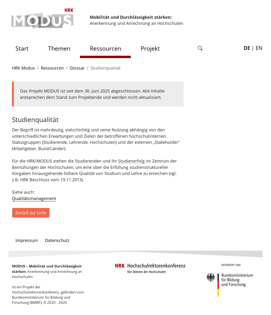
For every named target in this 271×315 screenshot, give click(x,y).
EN (259, 48)
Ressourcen (105, 48)
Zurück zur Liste (30, 212)
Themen (59, 48)
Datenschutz (57, 240)
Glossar (77, 68)
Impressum (26, 240)
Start (23, 47)
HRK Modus (23, 68)
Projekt (150, 48)
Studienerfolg (131, 161)
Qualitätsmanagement (34, 198)
